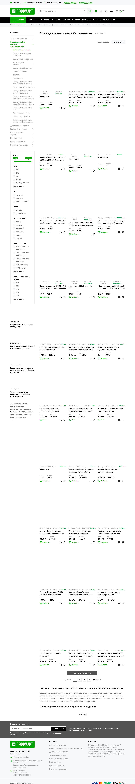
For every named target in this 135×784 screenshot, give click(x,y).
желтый (19, 225)
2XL (17, 170)
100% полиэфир (22, 265)
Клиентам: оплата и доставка (77, 20)
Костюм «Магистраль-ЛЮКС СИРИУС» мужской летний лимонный (109, 532)
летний (19, 210)
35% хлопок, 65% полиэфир (22, 260)
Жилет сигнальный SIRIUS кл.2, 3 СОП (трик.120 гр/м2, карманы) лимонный (111, 96)
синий (18, 235)
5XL (17, 176)
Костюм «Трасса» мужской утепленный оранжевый (80, 532)
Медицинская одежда (24, 63)
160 (17, 289)
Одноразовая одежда (21, 113)
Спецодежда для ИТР (21, 117)
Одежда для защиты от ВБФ (22, 109)
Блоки (12, 412)
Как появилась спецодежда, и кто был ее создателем (22, 347)
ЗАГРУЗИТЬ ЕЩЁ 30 (82, 673)
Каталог (18, 20)
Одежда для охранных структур (22, 54)
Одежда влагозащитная (23, 59)
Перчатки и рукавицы (22, 145)
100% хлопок (21, 268)
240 (17, 286)
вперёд (97, 680)
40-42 (18, 180)
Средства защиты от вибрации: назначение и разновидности (20, 394)
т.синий (19, 238)
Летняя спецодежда (22, 39)
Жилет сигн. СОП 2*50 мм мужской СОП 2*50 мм (108, 348)
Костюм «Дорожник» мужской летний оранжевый (52, 348)
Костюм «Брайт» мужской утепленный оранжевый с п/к (52, 532)
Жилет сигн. (45, 96)
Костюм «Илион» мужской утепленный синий (109, 471)
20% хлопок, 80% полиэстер (22, 248)
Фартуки (16, 75)
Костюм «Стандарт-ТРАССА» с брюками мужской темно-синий (111, 654)
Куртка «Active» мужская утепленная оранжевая (50, 410)
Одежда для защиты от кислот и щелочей (22, 92)
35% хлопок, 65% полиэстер (22, 254)
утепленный (21, 213)
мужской (19, 198)
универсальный (22, 202)
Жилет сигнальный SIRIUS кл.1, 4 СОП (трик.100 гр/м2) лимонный (53, 222)
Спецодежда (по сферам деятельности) (22, 44)
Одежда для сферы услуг (23, 68)
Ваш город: (16, 2)
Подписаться (59, 729)
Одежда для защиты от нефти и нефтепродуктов (23, 121)
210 (17, 283)
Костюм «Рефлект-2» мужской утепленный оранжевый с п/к (81, 348)
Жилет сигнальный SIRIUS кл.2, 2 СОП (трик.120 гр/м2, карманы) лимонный (53, 159)
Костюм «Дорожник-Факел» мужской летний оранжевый (80, 410)
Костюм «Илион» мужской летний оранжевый (109, 593)
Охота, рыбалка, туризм (22, 134)
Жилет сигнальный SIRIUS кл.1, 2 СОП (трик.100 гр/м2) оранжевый (111, 287)
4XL (17, 173)
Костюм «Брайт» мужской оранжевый (50, 654)
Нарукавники (18, 78)
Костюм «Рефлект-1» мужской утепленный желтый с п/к (81, 471)
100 (17, 293)
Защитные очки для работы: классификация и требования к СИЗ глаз (22, 370)
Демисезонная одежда (19, 126)
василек (19, 222)
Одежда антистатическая (23, 87)
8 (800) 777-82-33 (53, 2)
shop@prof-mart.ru (33, 2)
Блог (95, 20)
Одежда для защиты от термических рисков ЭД (23, 83)
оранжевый (20, 232)
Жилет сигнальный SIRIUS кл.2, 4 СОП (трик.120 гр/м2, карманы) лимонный (82, 96)
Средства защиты (22, 142)
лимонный (20, 228)
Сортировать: (103, 42)
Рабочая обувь (22, 138)
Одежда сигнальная (22, 50)
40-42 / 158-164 (22, 183)
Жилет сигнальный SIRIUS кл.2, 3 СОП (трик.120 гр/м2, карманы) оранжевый (82, 224)
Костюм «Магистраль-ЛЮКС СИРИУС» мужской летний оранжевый (51, 593)
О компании (44, 20)
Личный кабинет (107, 20)
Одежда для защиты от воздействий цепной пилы (24, 103)
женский (19, 195)
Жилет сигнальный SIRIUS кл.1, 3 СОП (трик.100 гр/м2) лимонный (111, 222)
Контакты (56, 20)
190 (17, 296)
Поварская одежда (20, 71)
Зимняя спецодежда (22, 129)
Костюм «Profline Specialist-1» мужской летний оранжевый (81, 654)
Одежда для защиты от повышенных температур (23, 97)
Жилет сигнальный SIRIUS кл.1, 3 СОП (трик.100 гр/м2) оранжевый (53, 287)
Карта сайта (29, 783)
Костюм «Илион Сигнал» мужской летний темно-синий (81, 593)
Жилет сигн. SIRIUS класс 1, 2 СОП (80, 287)
